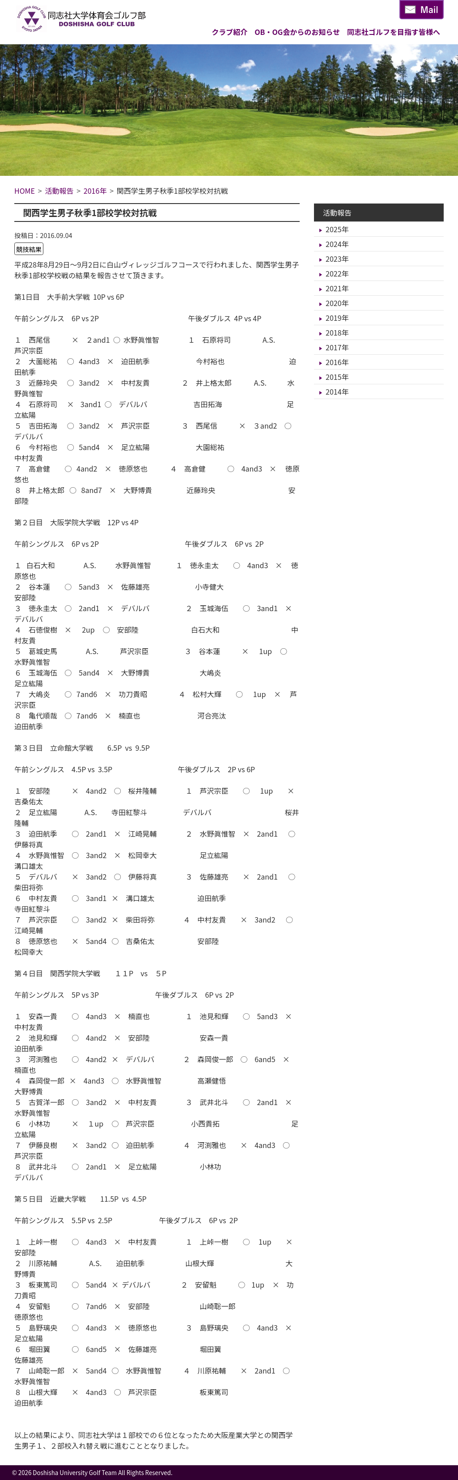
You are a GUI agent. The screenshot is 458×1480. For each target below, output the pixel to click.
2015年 (337, 376)
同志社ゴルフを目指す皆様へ (393, 31)
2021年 (337, 288)
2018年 (337, 332)
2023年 (337, 258)
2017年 (337, 347)
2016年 (337, 362)
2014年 (337, 391)
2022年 (337, 273)
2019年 (337, 317)
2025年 (337, 229)
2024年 (337, 243)
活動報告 (337, 212)
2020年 (337, 303)
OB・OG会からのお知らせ (297, 31)
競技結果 (29, 248)
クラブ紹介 (229, 31)
